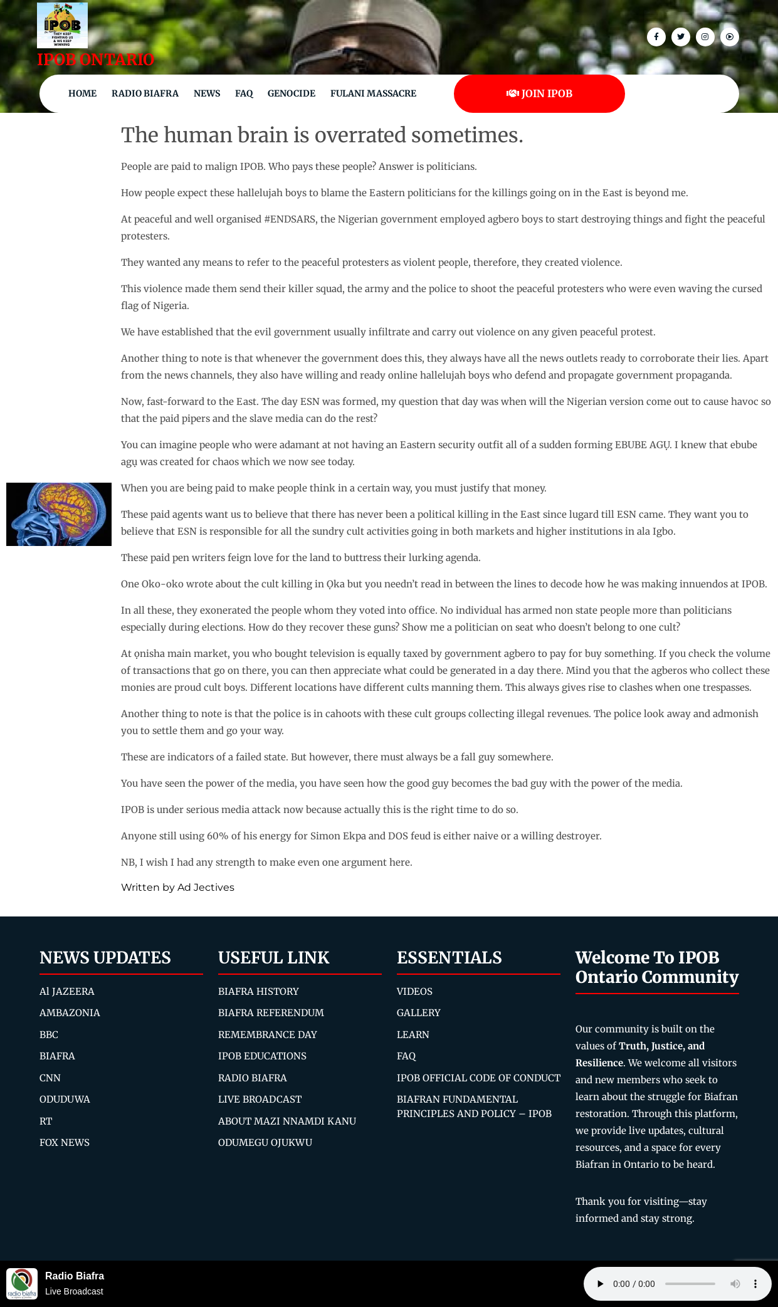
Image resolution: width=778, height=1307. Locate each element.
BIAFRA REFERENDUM (271, 1013)
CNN (50, 1078)
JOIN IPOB (539, 93)
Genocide (291, 93)
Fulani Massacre (373, 93)
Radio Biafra (145, 93)
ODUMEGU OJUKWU (265, 1142)
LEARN (413, 1035)
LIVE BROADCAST (260, 1099)
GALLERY (419, 1013)
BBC (48, 1035)
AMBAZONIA (69, 1013)
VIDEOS (415, 991)
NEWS (207, 93)
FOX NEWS (64, 1142)
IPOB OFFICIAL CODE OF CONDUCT (478, 1078)
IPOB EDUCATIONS (262, 1056)
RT (45, 1121)
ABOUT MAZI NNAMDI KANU (287, 1121)
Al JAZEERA (67, 991)
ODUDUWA (64, 1099)
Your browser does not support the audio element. (678, 1284)
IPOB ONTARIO (95, 60)
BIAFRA (57, 1056)
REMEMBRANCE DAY (267, 1035)
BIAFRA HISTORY (258, 991)
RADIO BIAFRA (252, 1078)
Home (82, 93)
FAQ (244, 93)
